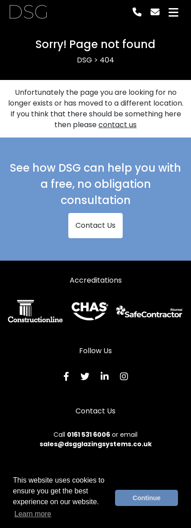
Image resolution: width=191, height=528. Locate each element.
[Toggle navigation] (173, 12)
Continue (146, 497)
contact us (117, 125)
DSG (28, 12)
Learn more (32, 514)
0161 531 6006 (88, 434)
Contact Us (95, 225)
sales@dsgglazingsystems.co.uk (96, 443)
